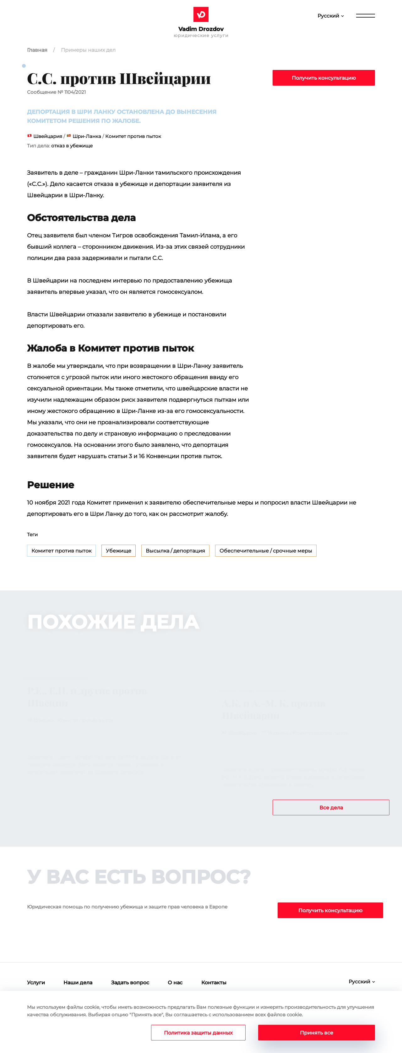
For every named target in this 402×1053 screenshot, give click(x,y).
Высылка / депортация (175, 551)
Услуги (36, 983)
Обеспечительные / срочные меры (266, 551)
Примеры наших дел (88, 50)
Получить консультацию (324, 78)
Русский (328, 16)
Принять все (316, 1033)
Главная (37, 50)
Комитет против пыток (61, 551)
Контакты (213, 983)
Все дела (331, 808)
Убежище (118, 551)
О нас (175, 983)
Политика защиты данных (198, 1033)
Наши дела (77, 983)
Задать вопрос (130, 983)
